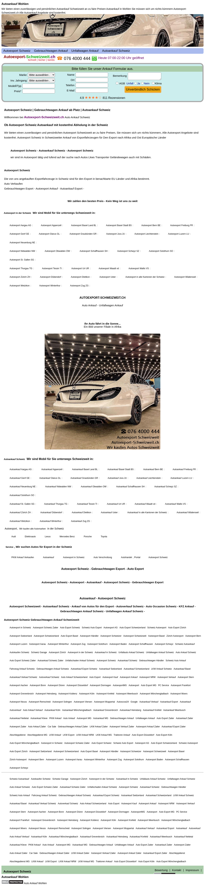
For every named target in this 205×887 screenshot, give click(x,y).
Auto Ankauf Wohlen (35, 883)
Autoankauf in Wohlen (118, 8)
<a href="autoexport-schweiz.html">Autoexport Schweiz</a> (102, 444)
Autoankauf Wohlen (15, 3)
